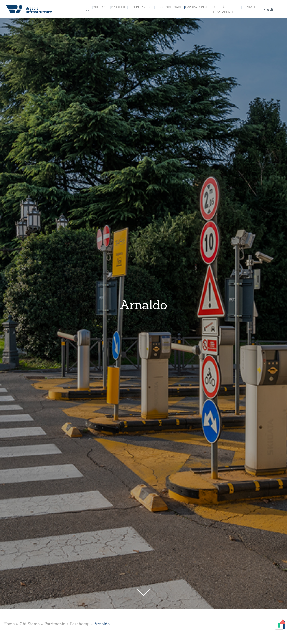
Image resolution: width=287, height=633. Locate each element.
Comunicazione (140, 7)
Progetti (118, 7)
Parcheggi (79, 623)
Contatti (250, 7)
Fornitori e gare (169, 7)
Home (9, 623)
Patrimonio (54, 623)
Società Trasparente (223, 9)
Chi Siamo (100, 7)
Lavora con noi (197, 7)
